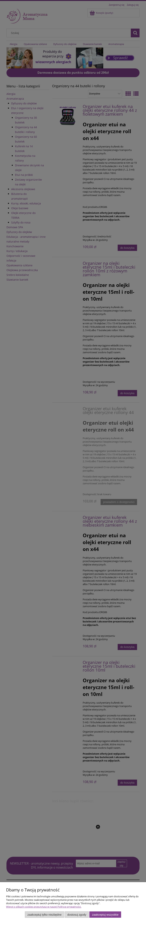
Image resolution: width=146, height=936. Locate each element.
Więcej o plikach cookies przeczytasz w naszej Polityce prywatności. (43, 906)
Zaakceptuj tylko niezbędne (44, 914)
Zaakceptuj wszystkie (105, 914)
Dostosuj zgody (76, 914)
